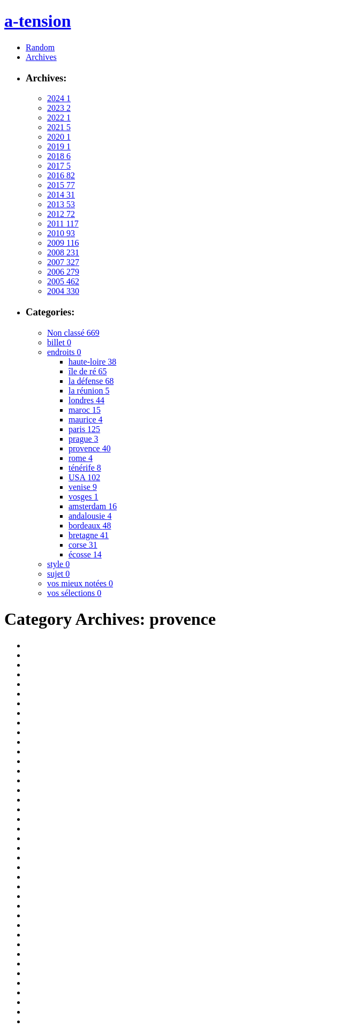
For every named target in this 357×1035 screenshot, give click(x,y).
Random (40, 47)
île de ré (88, 371)
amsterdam (93, 506)
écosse (85, 554)
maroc (85, 409)
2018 (59, 156)
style (58, 564)
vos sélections (74, 593)
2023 (59, 107)
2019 (59, 146)
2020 (59, 136)
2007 (63, 262)
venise (83, 487)
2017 (59, 165)
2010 (61, 233)
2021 (59, 127)
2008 (63, 252)
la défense (91, 381)
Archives (41, 57)
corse (83, 544)
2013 (61, 204)
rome (81, 458)
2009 (63, 242)
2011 (63, 223)
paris (84, 429)
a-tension (37, 21)
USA (84, 477)
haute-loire (92, 361)
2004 (63, 291)
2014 (61, 194)
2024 (59, 98)
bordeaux (90, 525)
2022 (59, 117)
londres (86, 400)
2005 (63, 281)
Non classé (73, 332)
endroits (64, 352)
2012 (61, 213)
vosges (83, 496)
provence (90, 448)
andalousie (90, 515)
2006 (63, 271)
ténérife (85, 467)
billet (59, 342)
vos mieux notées (80, 583)
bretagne (89, 535)
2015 (61, 185)
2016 (61, 175)
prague (83, 438)
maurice (86, 419)
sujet (58, 573)
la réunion (89, 390)
